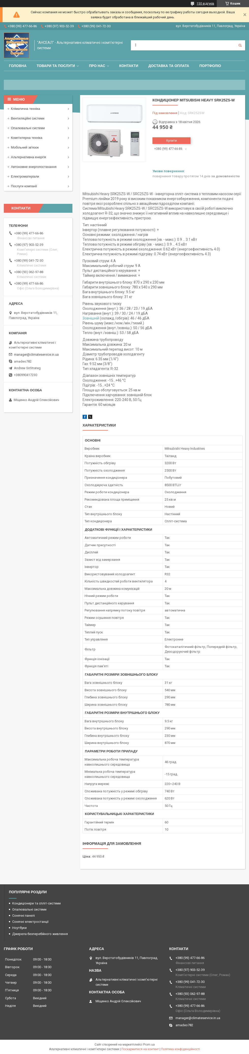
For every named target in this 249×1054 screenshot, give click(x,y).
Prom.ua (149, 1044)
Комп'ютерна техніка (26, 138)
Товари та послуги (56, 66)
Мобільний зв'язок (25, 147)
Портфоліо (210, 66)
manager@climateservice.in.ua (36, 354)
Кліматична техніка (25, 109)
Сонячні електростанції (30, 922)
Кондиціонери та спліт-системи (36, 903)
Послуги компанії (24, 186)
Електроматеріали (25, 176)
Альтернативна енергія (28, 157)
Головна (17, 66)
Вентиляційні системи (27, 118)
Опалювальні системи (28, 128)
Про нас (97, 66)
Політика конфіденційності (180, 1049)
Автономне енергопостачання (33, 167)
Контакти (128, 66)
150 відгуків (205, 3)
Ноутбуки (19, 928)
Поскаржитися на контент (140, 1049)
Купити (171, 140)
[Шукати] (240, 45)
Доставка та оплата (168, 66)
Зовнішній (91, 318)
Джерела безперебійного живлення (40, 934)
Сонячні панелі (23, 915)
